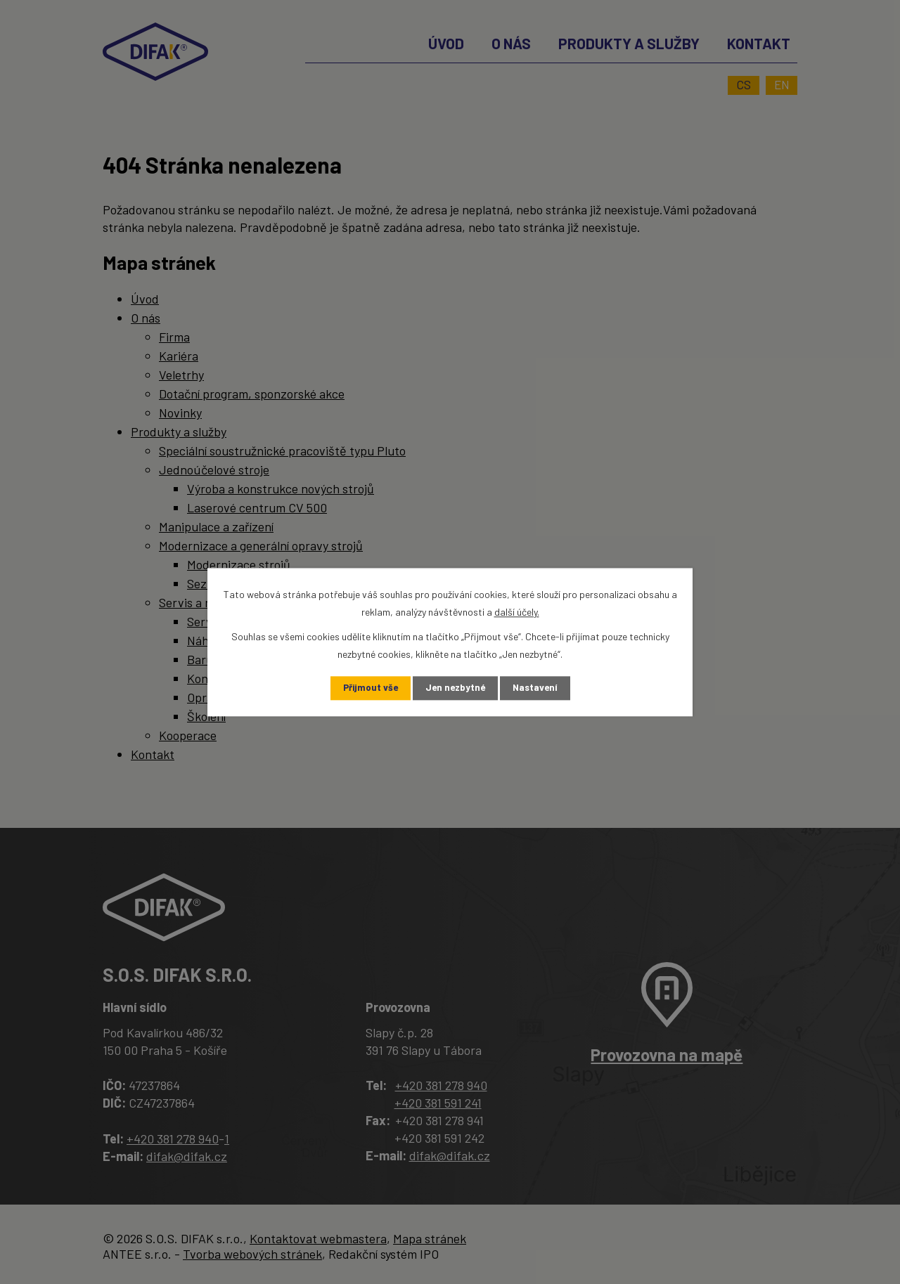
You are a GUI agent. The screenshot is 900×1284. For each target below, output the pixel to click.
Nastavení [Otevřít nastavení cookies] (538, 688)
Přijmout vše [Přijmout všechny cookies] (368, 688)
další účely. (516, 611)
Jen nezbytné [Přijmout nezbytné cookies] (455, 688)
